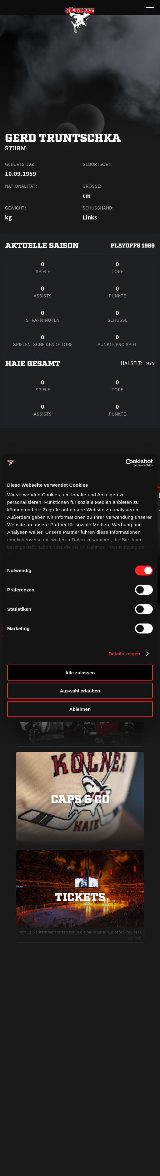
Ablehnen (80, 708)
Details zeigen (124, 653)
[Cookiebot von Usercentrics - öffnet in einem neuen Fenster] (125, 463)
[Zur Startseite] (80, 20)
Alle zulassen (80, 672)
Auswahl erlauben (80, 690)
